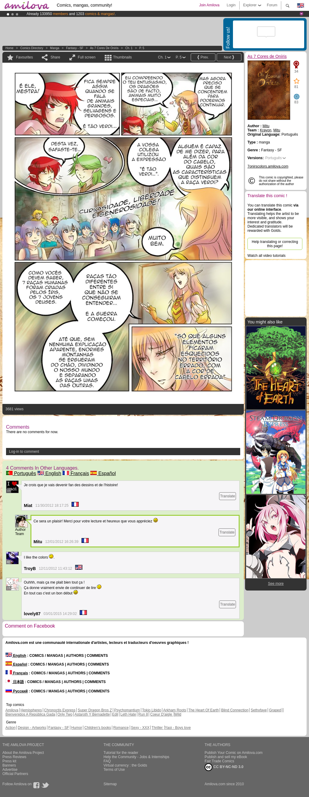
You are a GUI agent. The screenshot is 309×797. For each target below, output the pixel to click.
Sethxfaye (259, 710)
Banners (9, 765)
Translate (227, 496)
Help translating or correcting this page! (275, 244)
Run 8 (143, 714)
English (49, 473)
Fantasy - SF (74, 48)
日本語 (14, 682)
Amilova (11, 710)
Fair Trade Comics (219, 761)
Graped (275, 710)
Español (103, 473)
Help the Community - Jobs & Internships (136, 757)
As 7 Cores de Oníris (104, 48)
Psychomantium (127, 710)
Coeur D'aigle (161, 714)
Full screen (87, 57)
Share (55, 57)
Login (231, 5)
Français (75, 473)
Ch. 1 (128, 48)
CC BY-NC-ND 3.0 (224, 767)
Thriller (157, 728)
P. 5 (142, 48)
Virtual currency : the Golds (125, 765)
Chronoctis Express (59, 710)
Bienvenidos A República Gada (30, 714)
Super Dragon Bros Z (95, 710)
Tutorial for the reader (121, 753)
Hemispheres (31, 710)
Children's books (97, 728)
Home (9, 48)
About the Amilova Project (23, 753)
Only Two (64, 714)
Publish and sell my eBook (226, 757)
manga (54, 48)
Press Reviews (14, 757)
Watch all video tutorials (266, 256)
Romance (121, 728)
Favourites (24, 57)
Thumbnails (122, 57)
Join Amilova (209, 5)
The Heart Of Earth (203, 710)
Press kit (9, 761)
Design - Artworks (32, 728)
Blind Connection (235, 710)
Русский (16, 691)
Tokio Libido (151, 710)
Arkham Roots (174, 710)
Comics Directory (31, 48)
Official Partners (15, 774)
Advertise (10, 769)
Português (21, 473)
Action (10, 728)
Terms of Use (114, 769)
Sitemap (110, 784)
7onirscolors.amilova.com (267, 166)
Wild (177, 714)
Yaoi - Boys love (178, 728)
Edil (115, 714)
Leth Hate (128, 714)
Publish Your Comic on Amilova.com (234, 753)
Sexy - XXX (140, 728)
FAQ (107, 761)
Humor (76, 728)
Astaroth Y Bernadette (92, 714)
